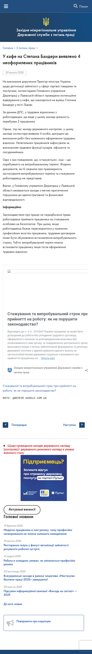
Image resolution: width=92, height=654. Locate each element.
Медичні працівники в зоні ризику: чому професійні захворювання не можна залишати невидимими (38, 598)
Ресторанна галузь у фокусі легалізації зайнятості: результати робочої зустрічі (36, 614)
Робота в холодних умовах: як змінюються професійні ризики (39, 629)
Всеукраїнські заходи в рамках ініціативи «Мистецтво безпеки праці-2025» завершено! (39, 644)
